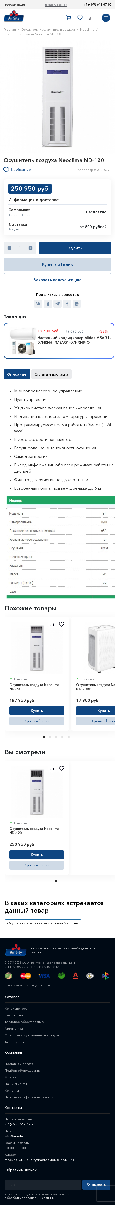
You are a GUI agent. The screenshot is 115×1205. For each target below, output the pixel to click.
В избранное (21, 169)
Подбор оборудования (24, 1069)
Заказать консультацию (58, 279)
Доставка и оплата (19, 1062)
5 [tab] (69, 736)
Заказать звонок (56, 4)
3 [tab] (56, 736)
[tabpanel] (37, 673)
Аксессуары (14, 1040)
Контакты (12, 1089)
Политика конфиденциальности (27, 983)
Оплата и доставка (49, 373)
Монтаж (11, 1075)
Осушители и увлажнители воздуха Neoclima (41, 922)
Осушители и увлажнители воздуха (33, 1033)
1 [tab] (44, 736)
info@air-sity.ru (15, 4)
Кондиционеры (17, 1007)
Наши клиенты (16, 1082)
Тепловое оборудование (25, 1020)
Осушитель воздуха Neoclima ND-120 (34, 830)
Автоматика (14, 1027)
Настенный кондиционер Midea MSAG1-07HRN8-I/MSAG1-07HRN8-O (74, 339)
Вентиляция (14, 1013)
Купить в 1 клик (57, 264)
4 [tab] (62, 736)
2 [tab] (50, 736)
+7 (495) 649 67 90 (97, 4)
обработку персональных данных (28, 1196)
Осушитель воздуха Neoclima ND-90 (34, 686)
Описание (16, 373)
